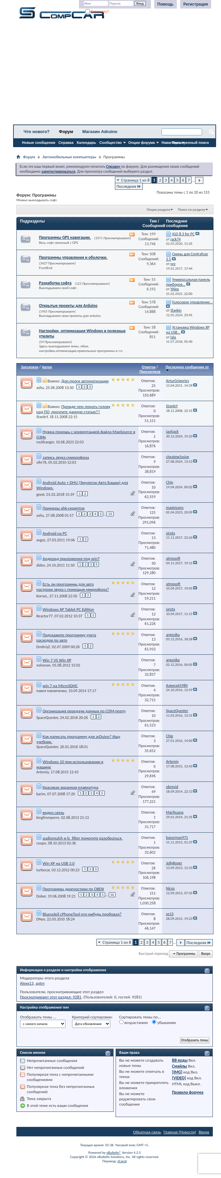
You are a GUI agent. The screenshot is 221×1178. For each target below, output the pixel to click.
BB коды (180, 1060)
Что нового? (37, 131)
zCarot (122, 1161)
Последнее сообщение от (187, 368)
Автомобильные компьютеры (69, 156)
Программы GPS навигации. (65, 237)
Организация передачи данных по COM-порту (84, 710)
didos (40, 565)
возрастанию (133, 1022)
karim (41, 794)
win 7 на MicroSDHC (60, 685)
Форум (66, 131)
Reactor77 (44, 616)
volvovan (43, 665)
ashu (40, 387)
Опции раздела (158, 209)
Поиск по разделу (191, 209)
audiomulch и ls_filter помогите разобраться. (82, 838)
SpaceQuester (47, 717)
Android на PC (55, 533)
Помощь (165, 4)
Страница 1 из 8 (135, 180)
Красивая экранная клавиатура (71, 787)
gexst (40, 494)
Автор (47, 367)
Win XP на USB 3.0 (59, 863)
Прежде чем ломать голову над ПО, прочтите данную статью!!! (73, 409)
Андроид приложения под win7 (71, 558)
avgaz (40, 540)
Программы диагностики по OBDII (73, 888)
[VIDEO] (179, 1077)
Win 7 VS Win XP (57, 660)
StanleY (42, 417)
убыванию (164, 1022)
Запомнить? (97, 11)
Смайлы (179, 1066)
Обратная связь (147, 1132)
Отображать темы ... (38, 1016)
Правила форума (187, 1092)
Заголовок (29, 367)
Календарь (86, 143)
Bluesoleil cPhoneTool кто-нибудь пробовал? (82, 914)
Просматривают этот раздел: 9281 (50, 997)
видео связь (53, 812)
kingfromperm (47, 817)
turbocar (43, 870)
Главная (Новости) (180, 1132)
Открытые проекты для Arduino (68, 305)
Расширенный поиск (190, 143)
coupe (41, 843)
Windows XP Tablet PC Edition (68, 609)
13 (110, 514)
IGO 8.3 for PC (183, 234)
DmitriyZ (43, 647)
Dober (41, 896)
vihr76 (41, 462)
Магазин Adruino (100, 131)
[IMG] (177, 1072)
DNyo (40, 919)
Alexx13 (26, 983)
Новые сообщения (38, 143)
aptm (40, 983)
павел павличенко (51, 690)
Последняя (129, 186)
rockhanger (45, 442)
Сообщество (111, 143)
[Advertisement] (114, 74)
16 (112, 895)
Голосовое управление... (192, 302)
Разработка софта (55, 282)
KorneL (41, 596)
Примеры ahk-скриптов (63, 508)
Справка (66, 143)
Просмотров (149, 371)
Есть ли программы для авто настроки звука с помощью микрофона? (72, 587)
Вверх (205, 954)
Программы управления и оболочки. (73, 257)
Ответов (149, 367)
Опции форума (141, 143)
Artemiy (42, 772)
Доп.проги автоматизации (84, 380)
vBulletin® (113, 1152)
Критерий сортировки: (92, 1016)
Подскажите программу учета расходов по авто (66, 637)
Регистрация (195, 4)
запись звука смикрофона (66, 457)
